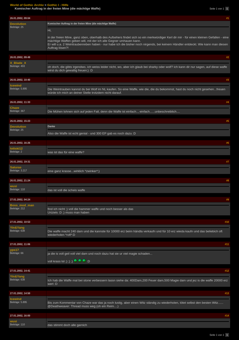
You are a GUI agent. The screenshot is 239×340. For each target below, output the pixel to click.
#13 (227, 293)
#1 (227, 18)
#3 (227, 79)
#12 (227, 270)
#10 (227, 221)
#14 (227, 315)
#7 (227, 161)
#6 (227, 142)
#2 (227, 57)
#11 (227, 244)
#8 (227, 180)
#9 (227, 199)
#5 (227, 121)
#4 (227, 102)
